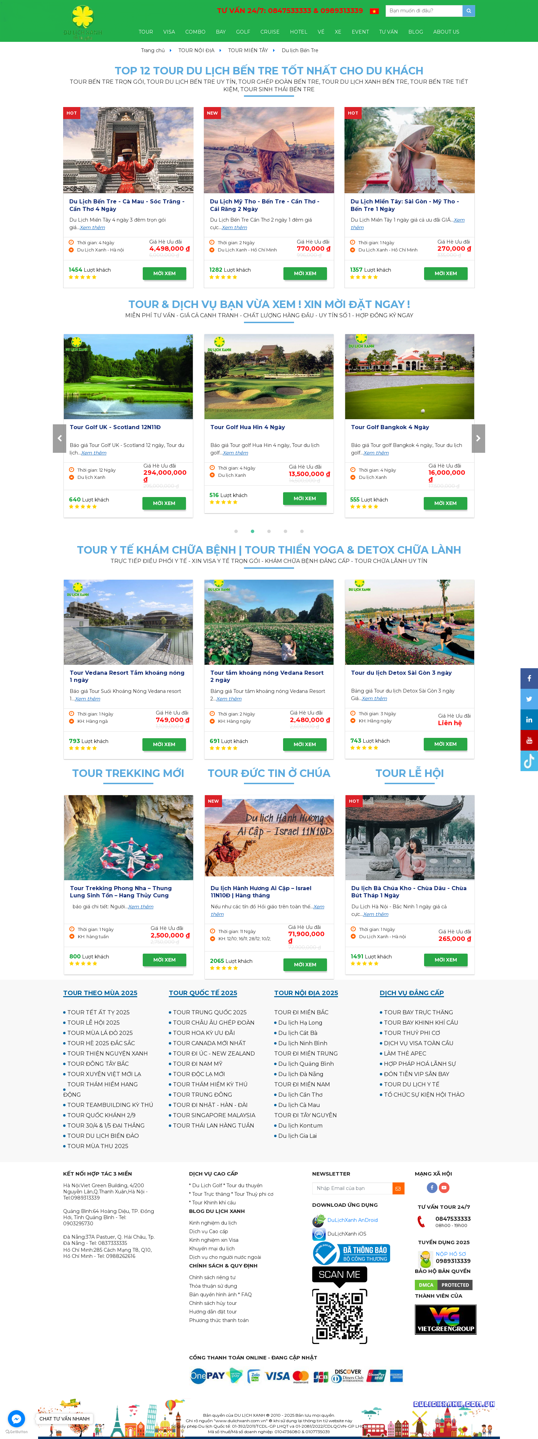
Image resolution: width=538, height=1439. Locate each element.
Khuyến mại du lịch (212, 1249)
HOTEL (298, 32)
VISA (169, 32)
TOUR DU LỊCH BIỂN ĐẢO (103, 1136)
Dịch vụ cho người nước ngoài (225, 1257)
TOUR (146, 32)
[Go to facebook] (16, 1418)
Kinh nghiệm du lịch (213, 1223)
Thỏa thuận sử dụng (213, 1286)
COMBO (195, 32)
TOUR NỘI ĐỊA (196, 50)
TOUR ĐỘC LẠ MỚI (199, 1074)
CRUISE (270, 32)
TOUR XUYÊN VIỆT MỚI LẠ (104, 1074)
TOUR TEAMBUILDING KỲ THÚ (110, 1105)
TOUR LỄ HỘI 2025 (93, 1022)
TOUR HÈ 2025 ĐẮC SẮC (101, 1043)
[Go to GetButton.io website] (16, 1432)
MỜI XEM (164, 273)
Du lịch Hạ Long (300, 1022)
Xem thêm (92, 227)
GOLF (243, 32)
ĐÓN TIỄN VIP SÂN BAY (416, 1074)
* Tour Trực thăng (209, 1194)
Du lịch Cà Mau (299, 1105)
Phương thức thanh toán (219, 1320)
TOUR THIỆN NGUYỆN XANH (107, 1053)
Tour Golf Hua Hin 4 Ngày (388, 427)
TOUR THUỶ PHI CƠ (412, 1033)
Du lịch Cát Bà (297, 1033)
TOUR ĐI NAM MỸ (197, 1064)
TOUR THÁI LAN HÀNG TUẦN (213, 1125)
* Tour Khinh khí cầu (212, 1203)
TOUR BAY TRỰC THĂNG (418, 1012)
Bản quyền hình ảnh (213, 1294)
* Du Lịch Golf (205, 1185)
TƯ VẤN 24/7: (290, 11)
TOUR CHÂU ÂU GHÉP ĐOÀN (214, 1022)
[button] (236, 531)
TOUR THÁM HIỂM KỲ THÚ (210, 1084)
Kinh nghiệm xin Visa (213, 1240)
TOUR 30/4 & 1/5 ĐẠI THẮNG (106, 1125)
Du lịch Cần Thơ (300, 1095)
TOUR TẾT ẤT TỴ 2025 (98, 1012)
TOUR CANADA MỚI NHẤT (209, 1043)
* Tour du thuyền (242, 1185)
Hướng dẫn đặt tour (213, 1312)
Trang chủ (153, 50)
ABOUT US (446, 32)
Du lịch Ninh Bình (302, 1043)
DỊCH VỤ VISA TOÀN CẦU (419, 1043)
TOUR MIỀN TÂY (248, 50)
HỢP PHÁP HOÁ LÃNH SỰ (420, 1064)
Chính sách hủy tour (213, 1303)
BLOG (415, 32)
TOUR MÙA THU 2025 (97, 1146)
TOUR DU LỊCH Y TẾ (412, 1084)
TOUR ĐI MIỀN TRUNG (306, 1053)
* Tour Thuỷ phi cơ (252, 1194)
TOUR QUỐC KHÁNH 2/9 (101, 1115)
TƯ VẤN (388, 32)
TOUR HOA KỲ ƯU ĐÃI (204, 1033)
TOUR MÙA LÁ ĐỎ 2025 (100, 1033)
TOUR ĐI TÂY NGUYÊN (305, 1115)
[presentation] (59, 438)
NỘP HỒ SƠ (451, 1254)
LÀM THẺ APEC (405, 1053)
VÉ (321, 32)
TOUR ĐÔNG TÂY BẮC (98, 1064)
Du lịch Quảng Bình (306, 1064)
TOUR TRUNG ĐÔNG (202, 1095)
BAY (221, 32)
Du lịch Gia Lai (297, 1136)
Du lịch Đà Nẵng (301, 1074)
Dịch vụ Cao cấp (208, 1231)
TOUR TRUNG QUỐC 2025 (210, 1012)
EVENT (360, 32)
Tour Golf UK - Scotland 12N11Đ (255, 427)
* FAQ (245, 1294)
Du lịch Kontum (300, 1125)
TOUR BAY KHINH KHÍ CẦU (421, 1022)
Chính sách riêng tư (212, 1277)
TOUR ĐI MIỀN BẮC (301, 1012)
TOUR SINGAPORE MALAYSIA (214, 1115)
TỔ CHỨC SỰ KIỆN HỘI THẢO (424, 1095)
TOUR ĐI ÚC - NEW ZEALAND (214, 1053)
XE (338, 32)
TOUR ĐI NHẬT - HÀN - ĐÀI (210, 1105)
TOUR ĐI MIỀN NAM (302, 1084)
